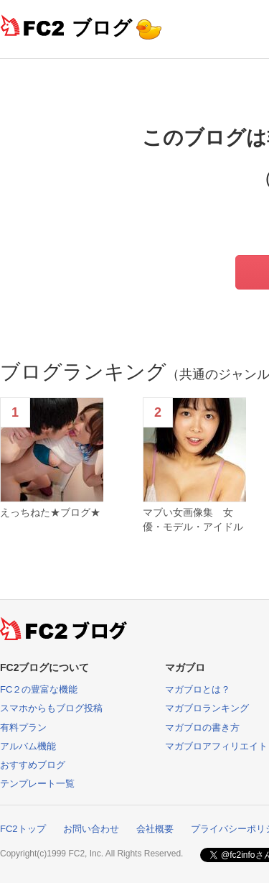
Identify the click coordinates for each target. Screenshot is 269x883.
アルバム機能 (28, 746)
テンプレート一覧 (37, 783)
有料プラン (23, 727)
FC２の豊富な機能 (38, 689)
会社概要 (155, 828)
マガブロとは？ (197, 689)
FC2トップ (23, 828)
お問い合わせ (91, 828)
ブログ (102, 28)
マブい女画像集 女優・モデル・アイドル (193, 519)
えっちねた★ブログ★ (50, 512)
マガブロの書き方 (202, 727)
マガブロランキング (207, 708)
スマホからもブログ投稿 (51, 708)
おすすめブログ (32, 764)
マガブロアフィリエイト (216, 746)
